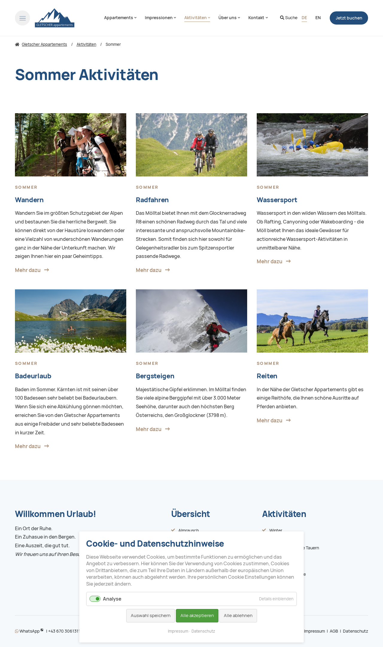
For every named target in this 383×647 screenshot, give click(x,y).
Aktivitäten (284, 513)
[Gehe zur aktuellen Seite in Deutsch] (304, 18)
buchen (349, 18)
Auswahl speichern (151, 616)
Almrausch (188, 530)
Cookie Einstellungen (252, 577)
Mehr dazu (28, 270)
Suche (288, 17)
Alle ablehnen (238, 616)
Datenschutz (355, 631)
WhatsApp (27, 631)
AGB (334, 631)
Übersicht (190, 513)
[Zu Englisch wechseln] (318, 18)
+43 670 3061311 (64, 631)
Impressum (314, 631)
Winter (275, 530)
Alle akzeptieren (197, 616)
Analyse (112, 599)
